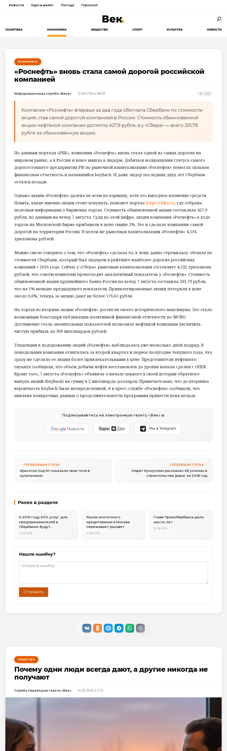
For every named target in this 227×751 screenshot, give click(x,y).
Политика (14, 29)
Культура (175, 29)
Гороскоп (89, 5)
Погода (67, 5)
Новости (16, 5)
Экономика (57, 29)
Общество (99, 29)
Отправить (33, 592)
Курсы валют (42, 5)
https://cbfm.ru (160, 202)
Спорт (137, 29)
